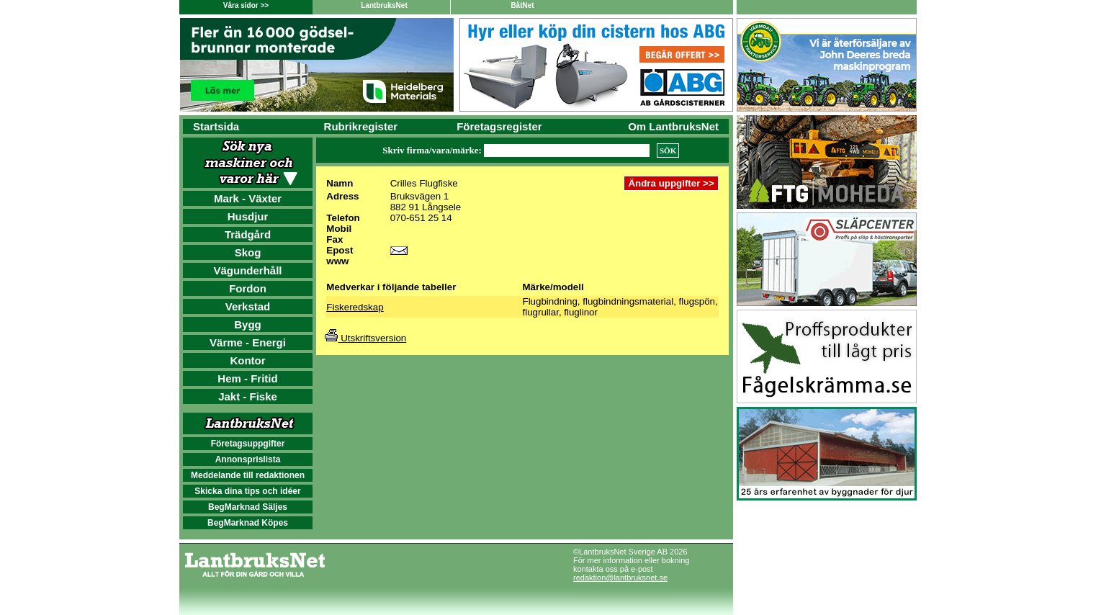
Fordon (247, 288)
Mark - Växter (248, 198)
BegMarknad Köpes (247, 523)
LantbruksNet (384, 5)
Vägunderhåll (247, 270)
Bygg (247, 324)
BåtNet (522, 5)
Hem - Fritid (247, 378)
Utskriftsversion (365, 338)
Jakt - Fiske (247, 396)
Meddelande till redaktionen (248, 475)
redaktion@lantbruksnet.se (620, 577)
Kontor (247, 360)
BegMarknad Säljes (247, 507)
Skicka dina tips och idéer (247, 491)
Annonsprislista (248, 459)
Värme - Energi (248, 342)
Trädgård (248, 234)
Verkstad (248, 306)
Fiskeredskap (354, 307)
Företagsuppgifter (248, 444)
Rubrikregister (361, 126)
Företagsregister (499, 126)
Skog (248, 252)
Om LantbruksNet (673, 126)
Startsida (216, 126)
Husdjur (248, 216)
